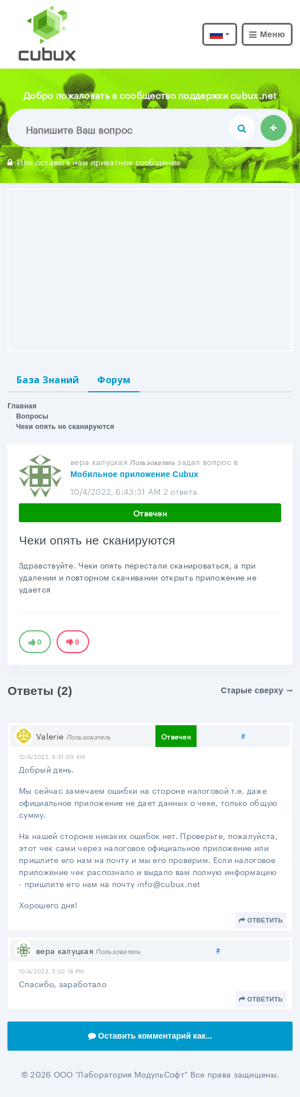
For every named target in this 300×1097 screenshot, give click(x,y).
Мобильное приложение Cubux (134, 474)
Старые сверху (257, 690)
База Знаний (48, 379)
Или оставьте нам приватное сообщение (94, 161)
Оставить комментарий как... (150, 1035)
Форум (113, 379)
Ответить (261, 920)
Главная (22, 406)
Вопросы (32, 416)
